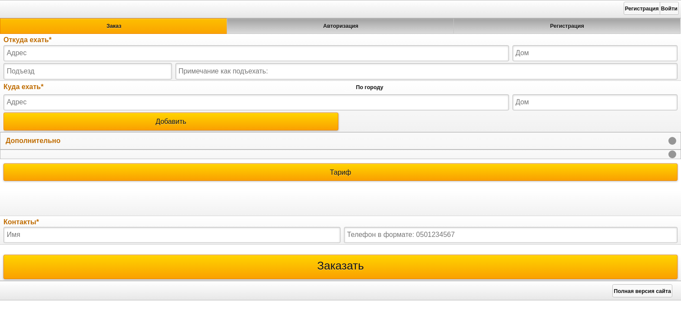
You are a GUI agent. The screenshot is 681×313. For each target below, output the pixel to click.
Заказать (340, 267)
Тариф (340, 172)
